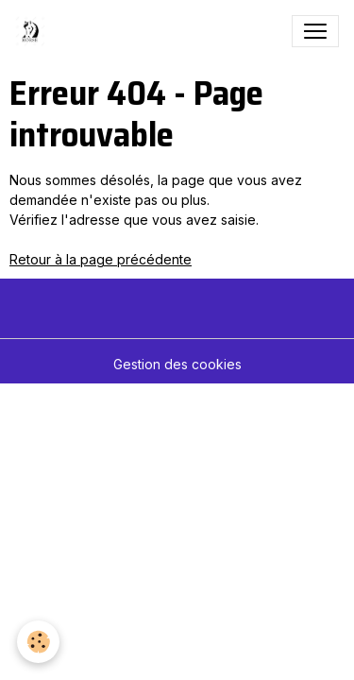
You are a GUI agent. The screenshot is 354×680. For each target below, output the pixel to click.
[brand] (34, 31)
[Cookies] (38, 641)
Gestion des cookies (177, 364)
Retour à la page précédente (100, 259)
